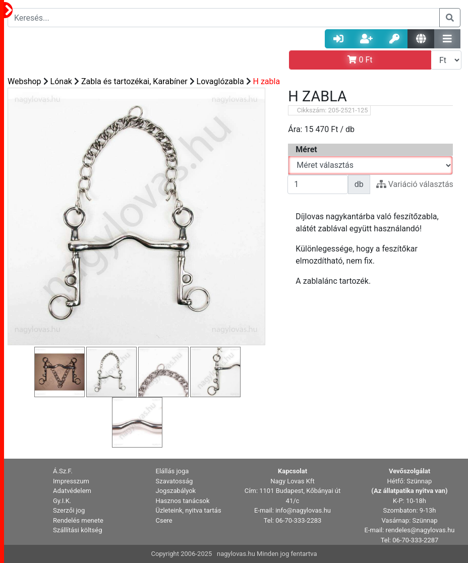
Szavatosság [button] (174, 481)
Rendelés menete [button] (78, 520)
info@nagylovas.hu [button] (303, 510)
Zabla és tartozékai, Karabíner (134, 81)
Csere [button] (164, 520)
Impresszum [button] (71, 481)
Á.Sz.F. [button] (63, 471)
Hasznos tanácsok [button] (183, 501)
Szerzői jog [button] (69, 510)
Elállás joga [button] (172, 471)
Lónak (61, 81)
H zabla (266, 81)
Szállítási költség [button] (77, 530)
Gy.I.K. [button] (62, 501)
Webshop (24, 81)
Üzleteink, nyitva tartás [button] (188, 510)
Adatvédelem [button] (72, 490)
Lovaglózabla (220, 81)
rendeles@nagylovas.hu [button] (420, 530)
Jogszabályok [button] (176, 490)
